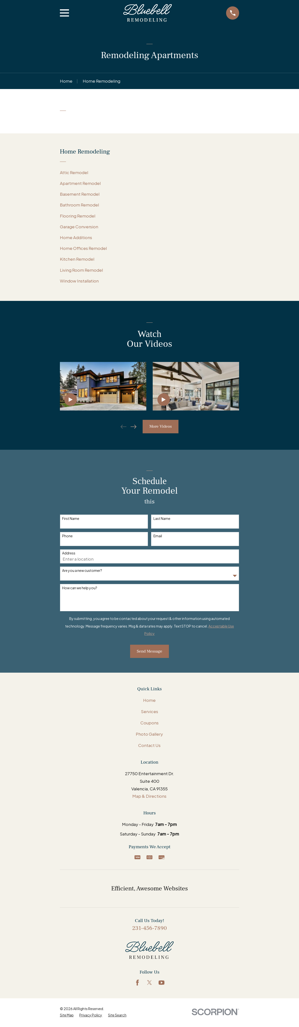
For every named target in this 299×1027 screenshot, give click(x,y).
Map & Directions (149, 796)
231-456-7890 (149, 928)
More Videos (160, 426)
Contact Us (149, 745)
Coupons (149, 722)
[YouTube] (161, 983)
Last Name (161, 518)
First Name (70, 518)
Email (157, 536)
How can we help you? (79, 588)
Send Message (149, 651)
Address (68, 553)
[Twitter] (149, 983)
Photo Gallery (149, 734)
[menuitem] (149, 172)
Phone (67, 536)
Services (149, 711)
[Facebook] (137, 983)
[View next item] (133, 427)
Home (149, 700)
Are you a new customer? (82, 570)
